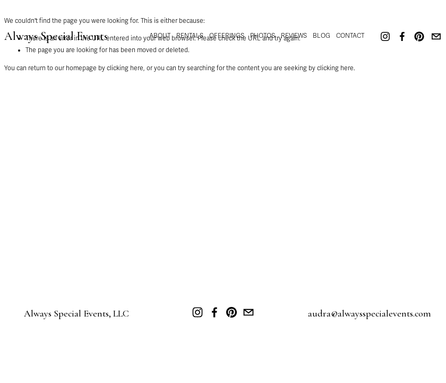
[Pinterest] (419, 36)
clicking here (125, 68)
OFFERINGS (226, 35)
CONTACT (350, 35)
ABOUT (159, 35)
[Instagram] (385, 36)
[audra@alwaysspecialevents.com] (436, 36)
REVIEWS (294, 35)
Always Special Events (56, 36)
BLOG (321, 35)
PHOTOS (262, 35)
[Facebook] (402, 36)
